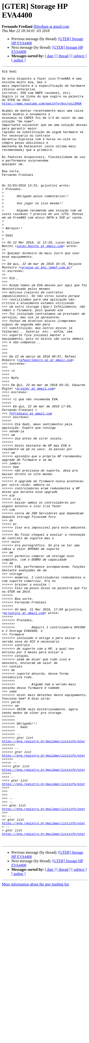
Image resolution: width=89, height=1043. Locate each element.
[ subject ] (79, 56)
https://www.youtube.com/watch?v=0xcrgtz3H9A (41, 110)
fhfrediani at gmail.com (51, 26)
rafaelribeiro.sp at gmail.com (45, 418)
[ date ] (50, 56)
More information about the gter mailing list (35, 1039)
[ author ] (18, 60)
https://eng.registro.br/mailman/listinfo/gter (43, 876)
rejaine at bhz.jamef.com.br (45, 307)
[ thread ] (63, 56)
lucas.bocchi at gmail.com (40, 281)
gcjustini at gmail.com (24, 722)
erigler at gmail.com (35, 452)
